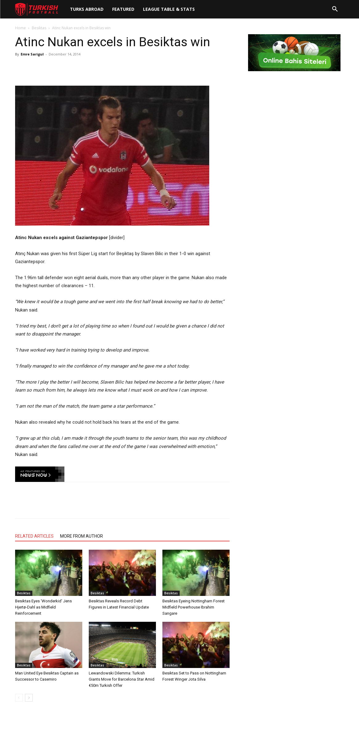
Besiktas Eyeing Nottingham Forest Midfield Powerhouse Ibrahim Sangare (193, 607)
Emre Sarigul (32, 54)
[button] (335, 9)
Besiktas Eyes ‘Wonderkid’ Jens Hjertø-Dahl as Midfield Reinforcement (43, 607)
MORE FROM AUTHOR (81, 536)
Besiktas (39, 28)
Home (20, 28)
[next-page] (29, 698)
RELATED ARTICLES (34, 536)
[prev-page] (19, 698)
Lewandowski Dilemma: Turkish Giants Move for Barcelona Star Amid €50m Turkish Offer (121, 679)
